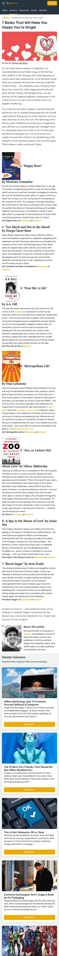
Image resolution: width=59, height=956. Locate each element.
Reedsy (27, 634)
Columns (13, 10)
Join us (52, 3)
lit (12, 3)
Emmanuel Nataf (20, 63)
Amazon (37, 220)
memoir (18, 312)
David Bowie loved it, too (21, 429)
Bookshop (25, 220)
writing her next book (27, 410)
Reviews (43, 10)
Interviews (24, 10)
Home (4, 10)
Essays (34, 10)
